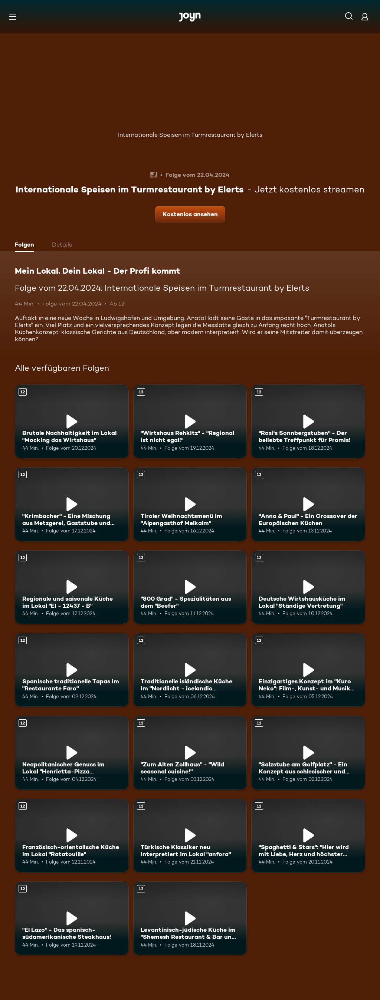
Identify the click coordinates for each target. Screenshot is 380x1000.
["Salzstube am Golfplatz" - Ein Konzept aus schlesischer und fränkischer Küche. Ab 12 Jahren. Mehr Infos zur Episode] (308, 752)
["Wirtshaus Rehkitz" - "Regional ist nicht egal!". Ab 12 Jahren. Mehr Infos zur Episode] (190, 421)
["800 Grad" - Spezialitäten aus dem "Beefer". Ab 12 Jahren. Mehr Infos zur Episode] (190, 587)
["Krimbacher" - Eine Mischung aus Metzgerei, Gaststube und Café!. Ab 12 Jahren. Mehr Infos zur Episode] (72, 504)
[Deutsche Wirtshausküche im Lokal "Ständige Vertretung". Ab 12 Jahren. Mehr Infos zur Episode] (308, 587)
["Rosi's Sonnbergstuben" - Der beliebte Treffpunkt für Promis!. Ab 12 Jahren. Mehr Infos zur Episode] (308, 421)
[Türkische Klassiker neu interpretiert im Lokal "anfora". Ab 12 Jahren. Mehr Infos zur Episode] (190, 835)
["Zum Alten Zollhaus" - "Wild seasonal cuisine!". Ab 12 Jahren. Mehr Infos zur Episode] (190, 752)
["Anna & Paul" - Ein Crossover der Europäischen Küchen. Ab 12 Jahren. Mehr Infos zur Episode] (308, 504)
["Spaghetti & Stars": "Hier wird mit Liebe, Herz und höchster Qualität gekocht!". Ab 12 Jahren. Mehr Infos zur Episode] (308, 835)
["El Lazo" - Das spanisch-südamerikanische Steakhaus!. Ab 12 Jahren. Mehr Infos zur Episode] (72, 918)
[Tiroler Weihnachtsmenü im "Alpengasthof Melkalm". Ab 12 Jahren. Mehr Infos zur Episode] (190, 504)
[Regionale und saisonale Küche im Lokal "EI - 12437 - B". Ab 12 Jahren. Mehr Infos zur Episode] (72, 587)
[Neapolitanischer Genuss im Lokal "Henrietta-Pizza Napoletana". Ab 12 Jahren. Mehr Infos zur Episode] (72, 752)
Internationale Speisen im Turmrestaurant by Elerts (190, 134)
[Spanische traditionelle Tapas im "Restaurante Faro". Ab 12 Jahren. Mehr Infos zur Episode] (72, 670)
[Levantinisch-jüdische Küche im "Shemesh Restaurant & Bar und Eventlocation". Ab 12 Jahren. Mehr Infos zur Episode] (190, 918)
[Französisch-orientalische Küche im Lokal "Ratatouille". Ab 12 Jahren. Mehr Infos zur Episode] (72, 835)
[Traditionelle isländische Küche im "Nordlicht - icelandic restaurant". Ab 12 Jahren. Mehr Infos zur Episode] (190, 670)
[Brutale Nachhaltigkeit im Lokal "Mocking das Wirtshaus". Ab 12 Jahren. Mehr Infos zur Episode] (72, 421)
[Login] (365, 16)
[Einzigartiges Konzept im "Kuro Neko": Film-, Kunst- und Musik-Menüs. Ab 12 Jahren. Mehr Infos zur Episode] (308, 670)
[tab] (26, 245)
